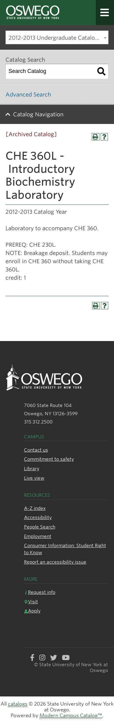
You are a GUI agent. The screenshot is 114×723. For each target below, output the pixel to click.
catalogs (17, 704)
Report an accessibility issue (55, 562)
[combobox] (57, 37)
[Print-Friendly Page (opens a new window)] (95, 137)
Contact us (36, 450)
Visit (31, 602)
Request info (39, 592)
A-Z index (35, 508)
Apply (32, 611)
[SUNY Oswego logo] (38, 12)
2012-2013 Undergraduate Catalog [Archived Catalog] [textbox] (58, 38)
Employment (37, 536)
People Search (39, 527)
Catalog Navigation (38, 114)
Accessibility (38, 517)
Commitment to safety (49, 459)
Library (31, 468)
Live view (34, 478)
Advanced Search (28, 94)
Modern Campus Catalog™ (71, 715)
